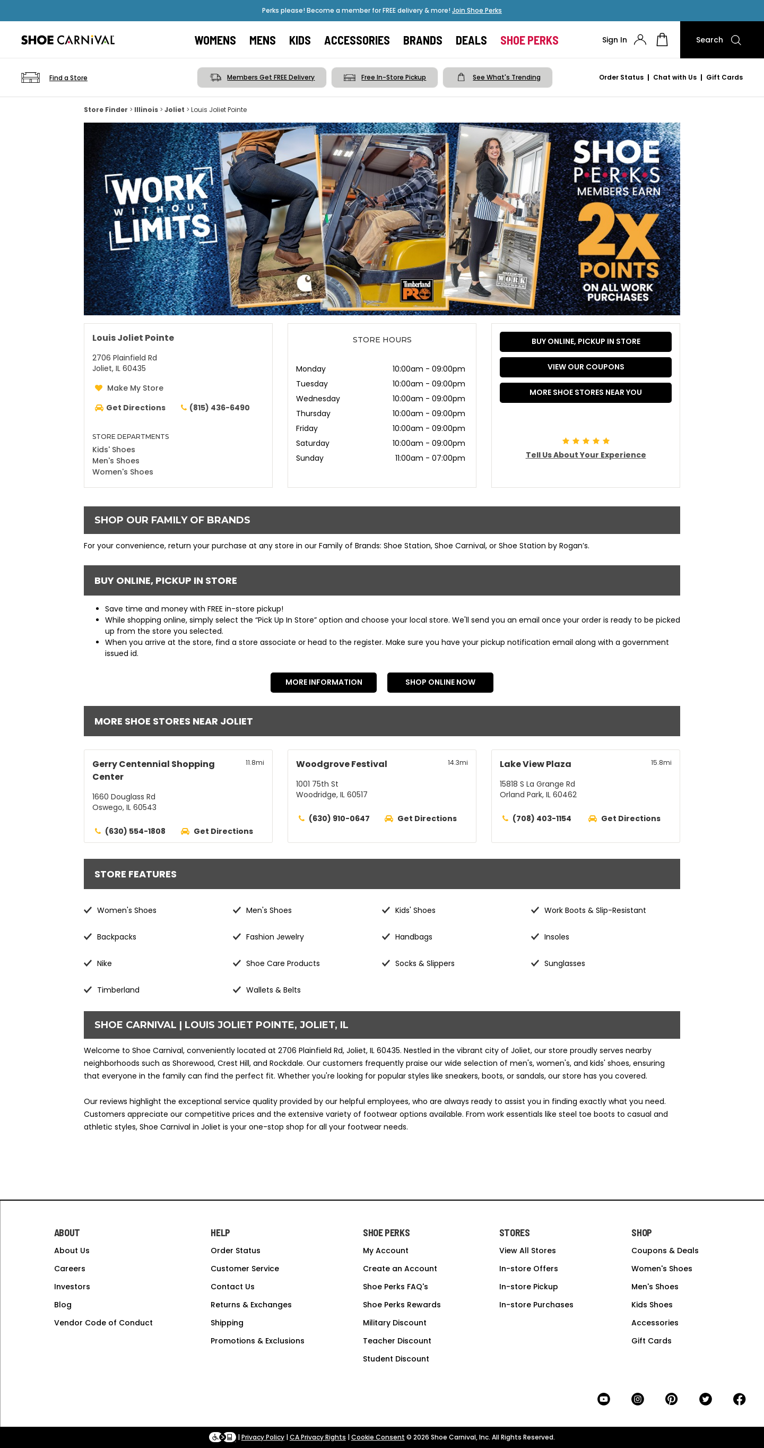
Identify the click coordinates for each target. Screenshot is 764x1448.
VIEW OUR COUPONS (586, 366)
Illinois (146, 109)
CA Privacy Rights (318, 1437)
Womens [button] (215, 40)
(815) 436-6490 (214, 407)
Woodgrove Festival (341, 764)
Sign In (614, 40)
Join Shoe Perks (477, 10)
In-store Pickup (528, 1286)
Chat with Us (675, 77)
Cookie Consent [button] (378, 1437)
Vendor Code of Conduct (103, 1322)
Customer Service (245, 1268)
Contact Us (233, 1286)
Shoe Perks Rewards (402, 1304)
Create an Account (400, 1268)
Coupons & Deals (665, 1250)
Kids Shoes (652, 1304)
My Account (386, 1250)
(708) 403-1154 (542, 818)
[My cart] (662, 40)
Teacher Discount (397, 1340)
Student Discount (396, 1359)
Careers (69, 1268)
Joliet (174, 109)
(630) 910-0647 (339, 818)
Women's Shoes (122, 472)
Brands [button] (422, 40)
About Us (72, 1250)
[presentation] (640, 39)
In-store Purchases (536, 1304)
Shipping (227, 1322)
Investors (72, 1286)
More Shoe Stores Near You (585, 392)
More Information (323, 682)
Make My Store (135, 388)
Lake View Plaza (535, 764)
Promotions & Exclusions (258, 1340)
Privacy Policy (262, 1437)
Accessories (655, 1322)
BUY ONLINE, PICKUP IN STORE (586, 341)
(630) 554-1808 (135, 831)
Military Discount (395, 1322)
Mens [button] (262, 40)
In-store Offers (528, 1268)
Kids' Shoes (113, 449)
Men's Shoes (116, 460)
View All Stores (527, 1250)
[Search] (722, 39)
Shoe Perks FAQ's (395, 1286)
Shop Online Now (440, 682)
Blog (63, 1304)
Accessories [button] (357, 40)
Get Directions (223, 831)
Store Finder (106, 109)
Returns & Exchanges (251, 1304)
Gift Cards (724, 77)
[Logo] (68, 40)
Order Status (621, 77)
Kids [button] (300, 40)
